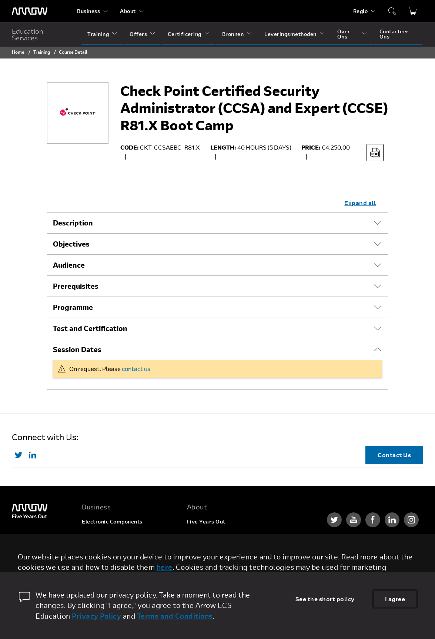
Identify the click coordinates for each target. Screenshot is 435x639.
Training (98, 33)
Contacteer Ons (394, 34)
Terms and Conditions (175, 615)
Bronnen (233, 33)
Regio (360, 10)
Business (88, 10)
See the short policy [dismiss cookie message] (325, 599)
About (128, 10)
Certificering (184, 33)
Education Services (27, 34)
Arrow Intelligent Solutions (117, 549)
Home (18, 52)
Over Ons (343, 34)
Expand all (360, 203)
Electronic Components (112, 521)
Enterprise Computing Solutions (123, 535)
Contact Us (394, 455)
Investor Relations (211, 563)
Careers (197, 535)
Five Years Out (206, 521)
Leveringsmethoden (290, 33)
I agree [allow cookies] (395, 599)
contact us (136, 368)
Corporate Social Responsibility (228, 549)
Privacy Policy (96, 615)
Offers (138, 33)
